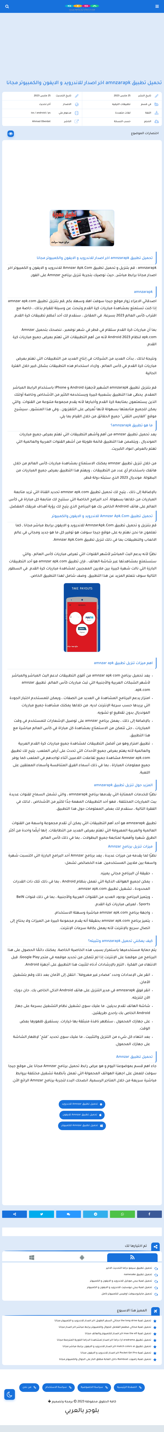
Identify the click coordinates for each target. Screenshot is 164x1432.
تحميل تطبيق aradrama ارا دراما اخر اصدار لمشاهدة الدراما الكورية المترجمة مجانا (107, 1340)
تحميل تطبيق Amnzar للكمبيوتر (79, 1125)
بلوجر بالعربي (82, 1411)
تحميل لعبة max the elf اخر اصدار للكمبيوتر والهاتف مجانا (121, 1334)
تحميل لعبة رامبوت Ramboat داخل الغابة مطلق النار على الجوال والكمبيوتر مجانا (108, 1360)
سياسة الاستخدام (56, 1387)
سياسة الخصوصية (92, 1387)
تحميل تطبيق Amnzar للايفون (80, 1115)
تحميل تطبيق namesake (141, 1275)
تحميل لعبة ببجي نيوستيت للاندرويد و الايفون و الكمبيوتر (122, 1288)
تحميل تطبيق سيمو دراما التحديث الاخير (132, 1268)
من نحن (26, 1387)
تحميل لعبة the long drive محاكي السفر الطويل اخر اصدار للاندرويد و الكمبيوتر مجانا (106, 1321)
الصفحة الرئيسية (127, 1387)
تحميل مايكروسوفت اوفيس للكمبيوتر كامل (129, 1294)
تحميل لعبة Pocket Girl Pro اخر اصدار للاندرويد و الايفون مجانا (119, 1353)
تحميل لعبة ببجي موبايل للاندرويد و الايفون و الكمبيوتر (124, 1281)
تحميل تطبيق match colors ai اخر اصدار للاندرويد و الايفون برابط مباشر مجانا (110, 1347)
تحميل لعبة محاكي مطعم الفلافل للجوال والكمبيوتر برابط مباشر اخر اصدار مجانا (108, 1327)
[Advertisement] (82, 47)
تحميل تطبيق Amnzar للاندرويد (80, 1104)
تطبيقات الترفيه (121, 104)
